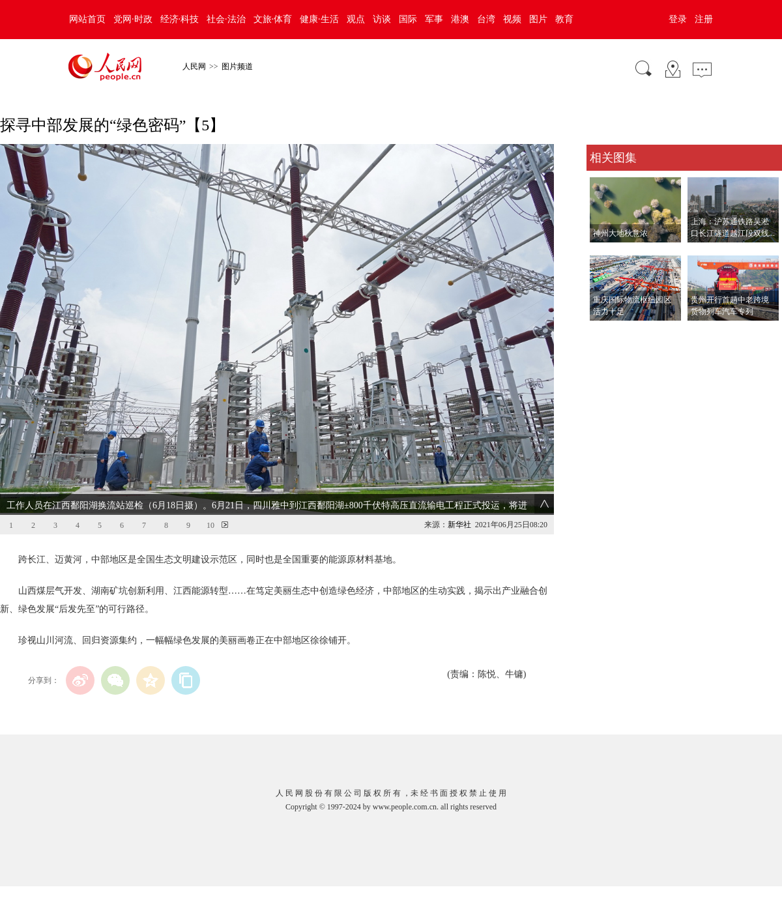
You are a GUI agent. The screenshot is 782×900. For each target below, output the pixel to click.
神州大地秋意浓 (620, 233)
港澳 (460, 19)
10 (210, 525)
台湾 (486, 19)
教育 (564, 19)
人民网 (194, 66)
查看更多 (604, 334)
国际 (408, 19)
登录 (678, 19)
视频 (512, 19)
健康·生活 (319, 19)
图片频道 (237, 66)
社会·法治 (226, 19)
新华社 (459, 524)
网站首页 (87, 19)
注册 (704, 19)
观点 (356, 19)
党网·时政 (132, 19)
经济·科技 (179, 19)
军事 (434, 19)
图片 (538, 19)
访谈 (382, 19)
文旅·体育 (273, 19)
